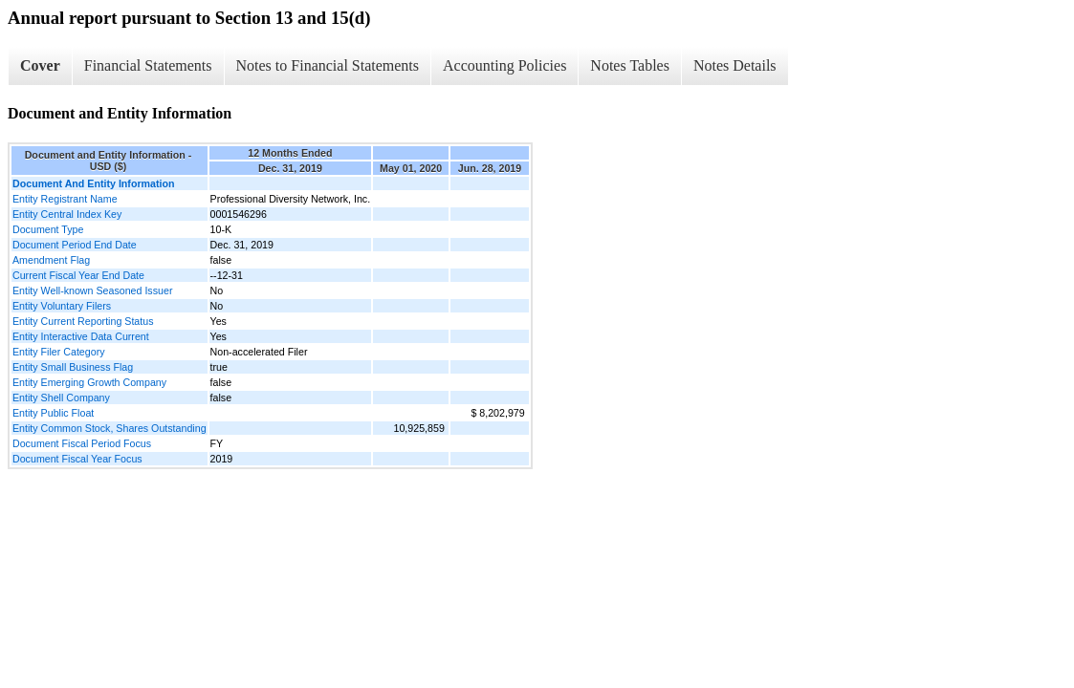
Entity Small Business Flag (72, 367)
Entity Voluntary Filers (61, 306)
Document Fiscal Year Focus (77, 458)
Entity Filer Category (58, 351)
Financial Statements (148, 65)
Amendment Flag (51, 260)
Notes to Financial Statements (328, 65)
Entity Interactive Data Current (80, 336)
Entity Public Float (53, 413)
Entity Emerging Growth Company (89, 382)
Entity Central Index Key (66, 214)
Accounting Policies (504, 65)
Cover (40, 65)
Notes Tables (629, 65)
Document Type (47, 229)
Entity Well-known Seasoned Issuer (92, 290)
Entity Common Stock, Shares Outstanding (109, 428)
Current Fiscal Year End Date (78, 275)
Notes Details (735, 65)
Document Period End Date (74, 244)
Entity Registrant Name (65, 198)
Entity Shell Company (61, 397)
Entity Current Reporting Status (82, 321)
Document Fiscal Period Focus (81, 443)
